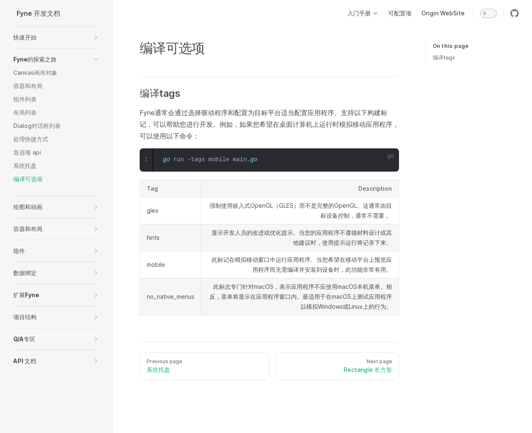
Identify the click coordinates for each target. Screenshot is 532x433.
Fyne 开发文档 (38, 13)
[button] (56, 37)
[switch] (488, 13)
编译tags (444, 57)
